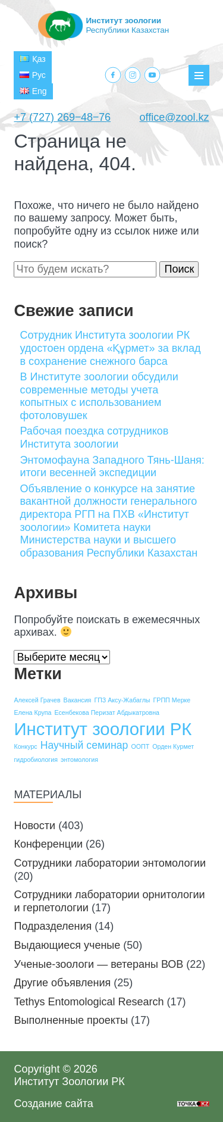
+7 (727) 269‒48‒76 (62, 117)
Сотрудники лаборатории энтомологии (110, 863)
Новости (34, 826)
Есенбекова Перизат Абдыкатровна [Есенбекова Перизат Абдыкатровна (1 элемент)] (107, 712)
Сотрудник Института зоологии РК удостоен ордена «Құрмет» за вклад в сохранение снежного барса (110, 348)
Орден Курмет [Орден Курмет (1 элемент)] (173, 746)
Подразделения (53, 926)
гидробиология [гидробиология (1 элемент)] (36, 759)
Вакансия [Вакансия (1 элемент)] (78, 700)
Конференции (48, 844)
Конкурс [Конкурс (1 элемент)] (25, 746)
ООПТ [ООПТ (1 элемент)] (140, 746)
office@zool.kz (174, 117)
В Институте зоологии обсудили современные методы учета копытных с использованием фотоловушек (99, 396)
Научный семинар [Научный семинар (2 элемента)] (84, 745)
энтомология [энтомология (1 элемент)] (79, 759)
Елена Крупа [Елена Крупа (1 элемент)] (32, 712)
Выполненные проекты (71, 1020)
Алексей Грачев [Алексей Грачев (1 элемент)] (37, 700)
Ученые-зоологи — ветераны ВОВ (98, 964)
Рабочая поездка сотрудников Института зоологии (94, 437)
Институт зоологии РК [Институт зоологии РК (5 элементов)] (102, 729)
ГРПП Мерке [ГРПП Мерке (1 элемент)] (172, 700)
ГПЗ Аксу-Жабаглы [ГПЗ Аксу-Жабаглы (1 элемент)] (122, 700)
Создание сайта (53, 1104)
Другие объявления (62, 983)
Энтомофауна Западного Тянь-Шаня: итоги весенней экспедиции (112, 466)
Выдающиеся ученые (67, 945)
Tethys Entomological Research (89, 1002)
